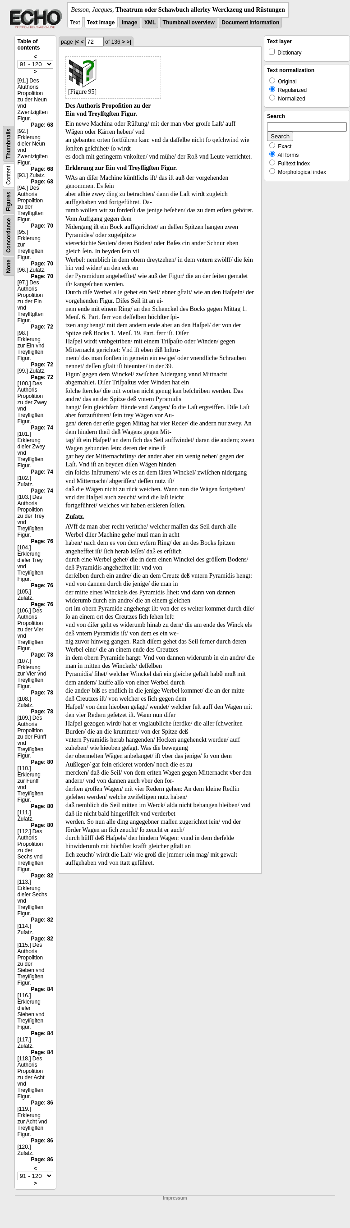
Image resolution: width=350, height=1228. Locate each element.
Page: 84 (42, 989)
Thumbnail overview (189, 22)
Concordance (8, 235)
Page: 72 (42, 327)
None (8, 266)
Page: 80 (42, 762)
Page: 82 (42, 875)
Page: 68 (42, 125)
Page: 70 (42, 226)
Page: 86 (42, 1103)
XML (150, 22)
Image (130, 22)
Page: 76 (42, 541)
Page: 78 (42, 655)
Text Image (101, 22)
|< (76, 42)
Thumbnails (8, 143)
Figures (8, 201)
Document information (250, 22)
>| (128, 42)
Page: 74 (42, 428)
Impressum (175, 1198)
